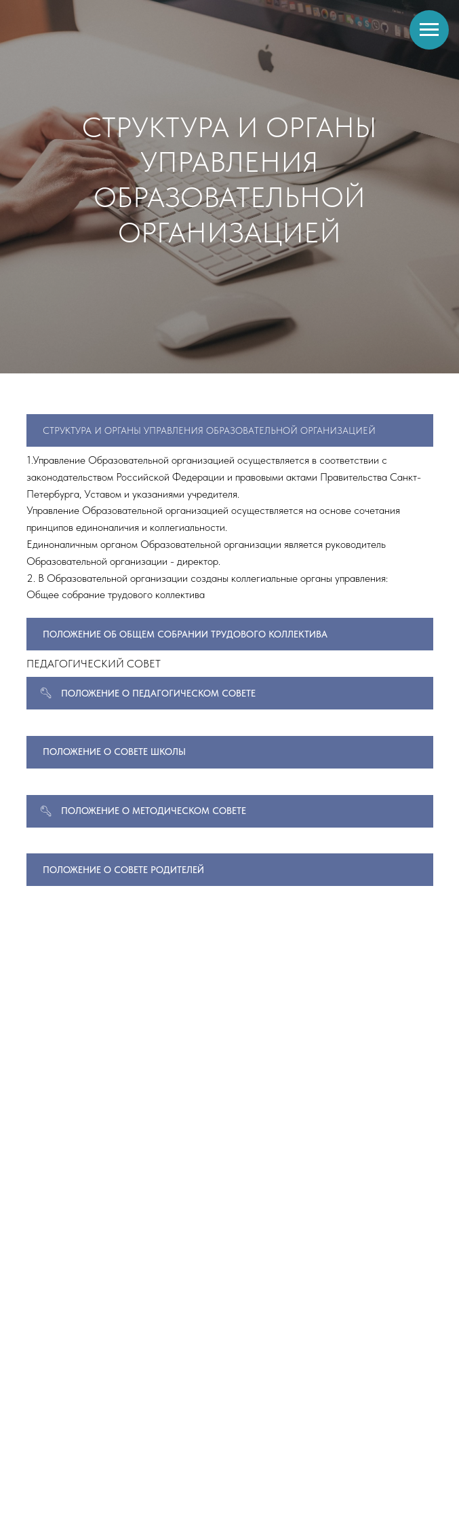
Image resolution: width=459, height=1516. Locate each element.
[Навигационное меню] (429, 30)
